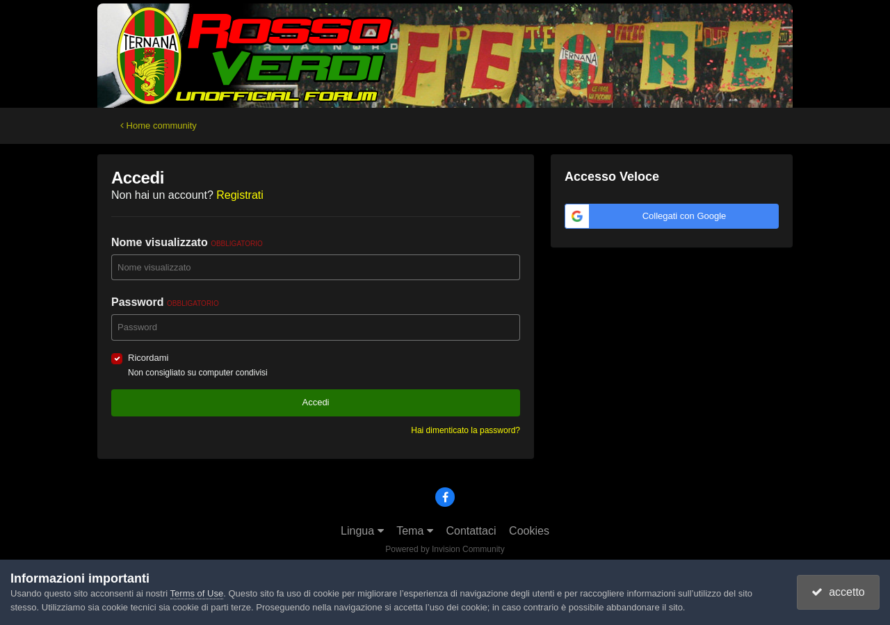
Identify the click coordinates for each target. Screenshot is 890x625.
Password (165, 302)
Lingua (362, 531)
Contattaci (471, 531)
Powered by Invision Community (444, 549)
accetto (837, 592)
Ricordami (148, 357)
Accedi (315, 402)
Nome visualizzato (187, 242)
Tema (414, 531)
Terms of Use (197, 593)
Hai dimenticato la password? (465, 430)
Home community (158, 125)
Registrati (240, 195)
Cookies (529, 531)
